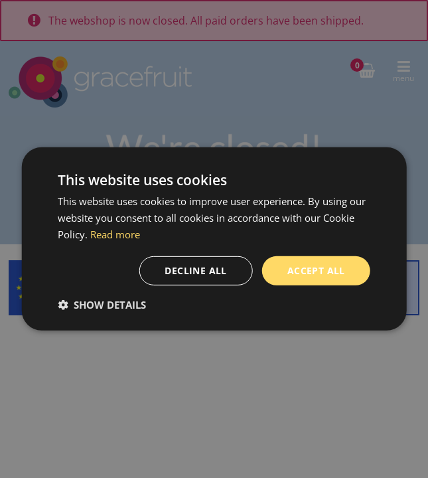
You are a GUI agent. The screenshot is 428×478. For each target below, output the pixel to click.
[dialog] (214, 239)
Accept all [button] (316, 270)
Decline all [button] (195, 270)
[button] (102, 305)
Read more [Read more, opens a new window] (115, 234)
